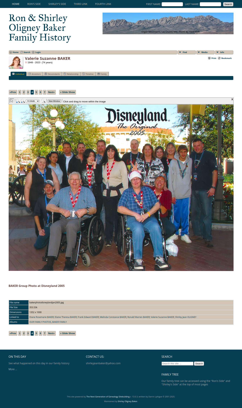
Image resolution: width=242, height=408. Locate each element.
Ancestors (34, 73)
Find (185, 52)
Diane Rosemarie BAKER (42, 317)
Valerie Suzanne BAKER (162, 317)
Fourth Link (103, 4)
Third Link (80, 4)
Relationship (71, 73)
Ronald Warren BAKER (138, 317)
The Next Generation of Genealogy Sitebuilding (108, 396)
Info (222, 52)
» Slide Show (67, 92)
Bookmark (226, 58)
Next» (51, 92)
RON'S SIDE (34, 4)
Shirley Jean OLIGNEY (185, 317)
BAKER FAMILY (59, 321)
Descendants (52, 73)
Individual (18, 73)
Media (205, 52)
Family (102, 73)
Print (213, 58)
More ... (13, 369)
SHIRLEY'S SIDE (57, 4)
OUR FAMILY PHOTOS (40, 321)
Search (27, 52)
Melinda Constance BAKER (113, 317)
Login (38, 52)
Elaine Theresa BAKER (66, 317)
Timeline (88, 73)
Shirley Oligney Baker (127, 401)
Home (16, 4)
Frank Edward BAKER (88, 317)
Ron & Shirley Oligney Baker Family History (40, 27)
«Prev (13, 92)
